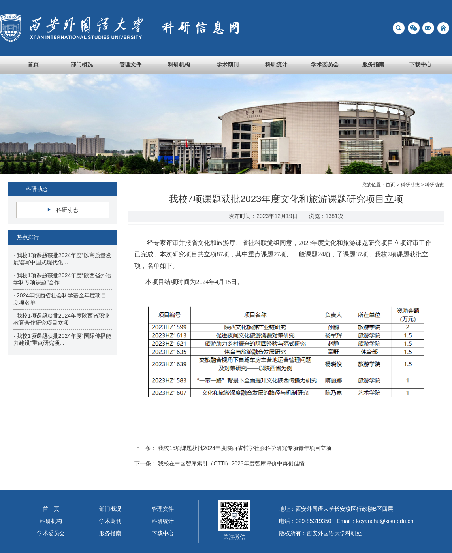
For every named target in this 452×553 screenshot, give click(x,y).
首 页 (51, 509)
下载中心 (420, 64)
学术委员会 (325, 64)
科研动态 (67, 210)
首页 (33, 64)
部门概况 (82, 64)
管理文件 (130, 64)
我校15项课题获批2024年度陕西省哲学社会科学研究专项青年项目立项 (244, 448)
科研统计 (276, 64)
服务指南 (373, 64)
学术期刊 (228, 64)
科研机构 (179, 64)
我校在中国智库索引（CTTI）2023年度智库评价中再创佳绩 (231, 463)
